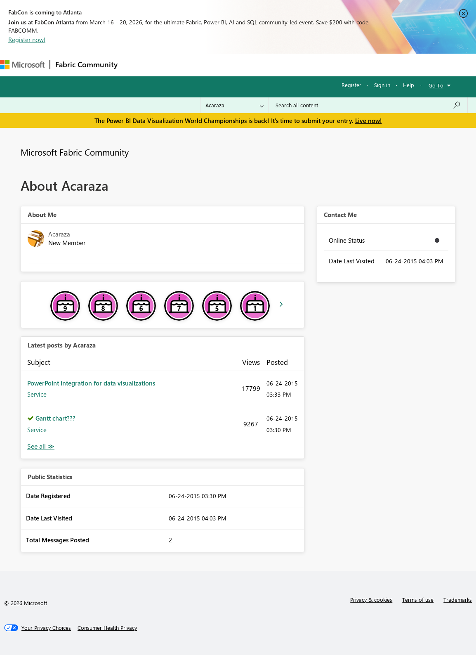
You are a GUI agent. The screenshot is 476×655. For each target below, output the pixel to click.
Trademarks (457, 599)
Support (346, 64)
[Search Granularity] (234, 105)
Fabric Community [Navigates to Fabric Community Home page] (86, 64)
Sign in (382, 84)
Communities (243, 64)
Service (37, 394)
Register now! (26, 39)
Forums (136, 64)
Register (351, 84)
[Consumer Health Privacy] (107, 627)
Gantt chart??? (55, 418)
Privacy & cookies (371, 599)
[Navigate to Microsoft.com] (22, 64)
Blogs (280, 64)
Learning (312, 64)
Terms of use (418, 599)
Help (408, 84)
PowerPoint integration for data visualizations (91, 383)
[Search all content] (368, 105)
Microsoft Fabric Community (75, 152)
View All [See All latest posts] (40, 446)
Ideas (206, 64)
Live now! (368, 120)
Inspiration (172, 64)
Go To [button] (436, 85)
